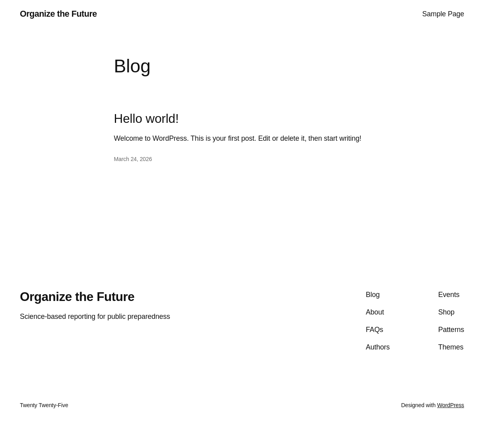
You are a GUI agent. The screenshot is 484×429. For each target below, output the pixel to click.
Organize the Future (58, 14)
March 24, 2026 (133, 159)
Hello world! (146, 119)
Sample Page (443, 14)
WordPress (450, 405)
